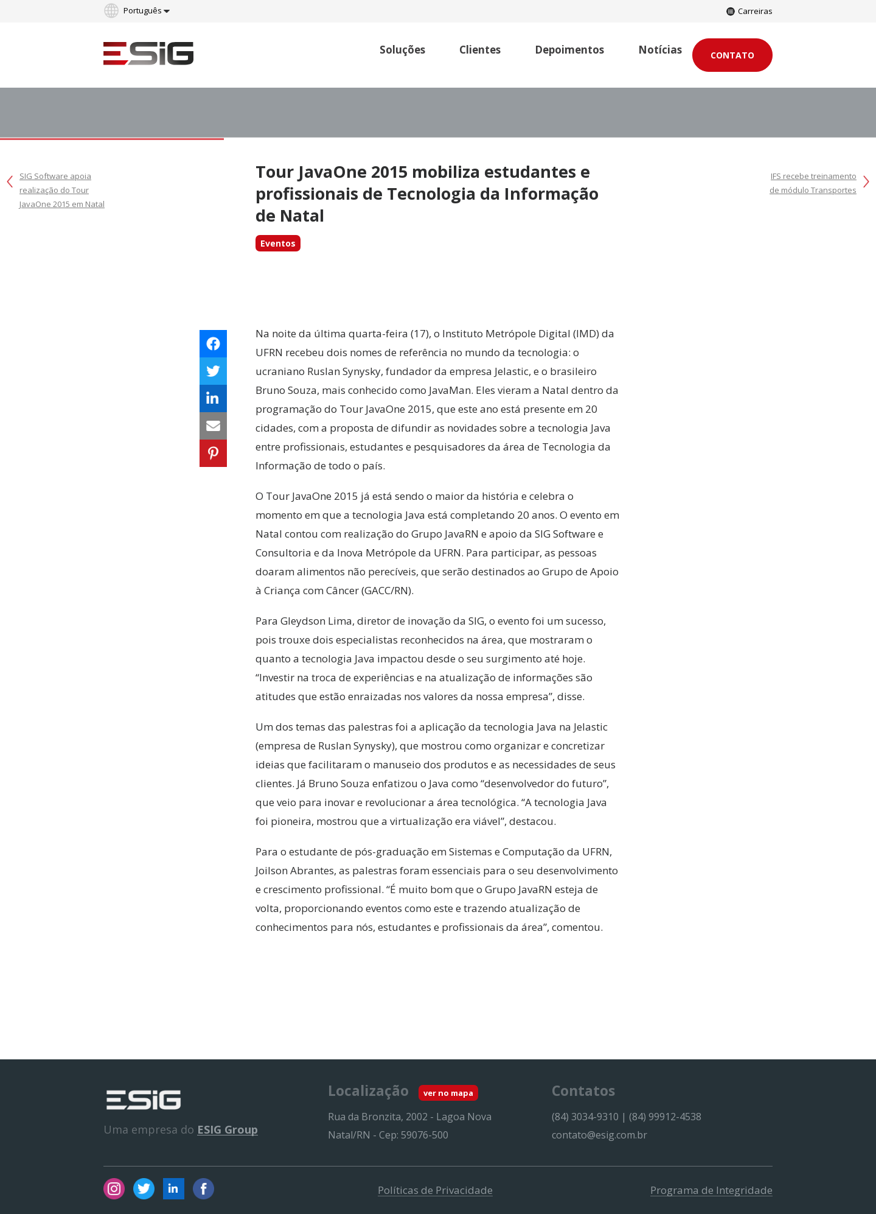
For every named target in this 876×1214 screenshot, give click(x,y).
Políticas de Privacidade (435, 1190)
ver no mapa (448, 1092)
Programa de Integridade (711, 1190)
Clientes (480, 50)
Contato (732, 55)
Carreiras (749, 10)
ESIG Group (227, 1129)
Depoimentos (569, 50)
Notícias (660, 50)
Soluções (402, 50)
